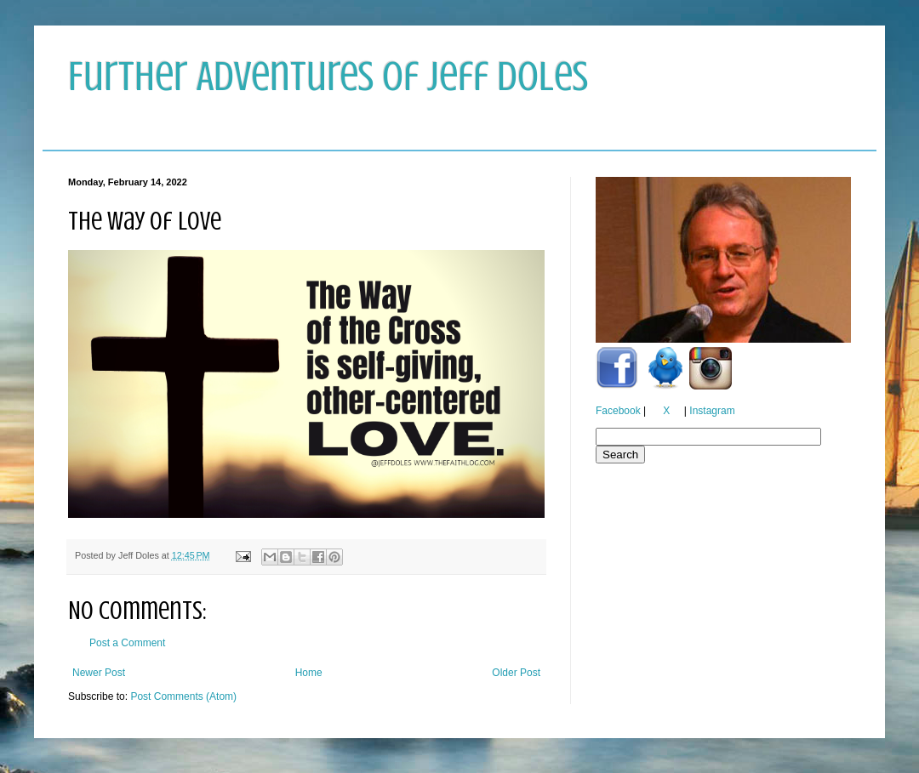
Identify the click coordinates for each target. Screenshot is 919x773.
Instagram (711, 411)
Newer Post (98, 673)
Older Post (516, 673)
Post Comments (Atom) (183, 696)
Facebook (618, 411)
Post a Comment (127, 643)
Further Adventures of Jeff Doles (328, 76)
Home (309, 673)
